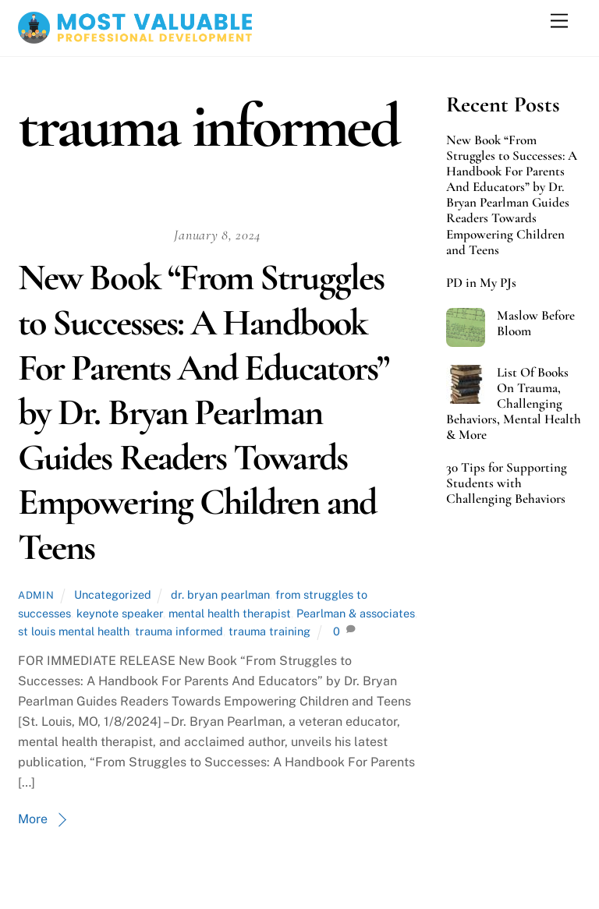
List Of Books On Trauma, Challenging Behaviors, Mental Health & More (513, 404)
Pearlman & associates (355, 613)
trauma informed (179, 631)
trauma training (269, 631)
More (33, 819)
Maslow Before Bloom (536, 323)
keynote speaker (119, 613)
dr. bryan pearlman (220, 594)
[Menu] (559, 21)
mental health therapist (229, 613)
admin (36, 595)
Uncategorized (112, 594)
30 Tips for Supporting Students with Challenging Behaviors (506, 483)
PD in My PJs (481, 283)
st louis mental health (73, 631)
